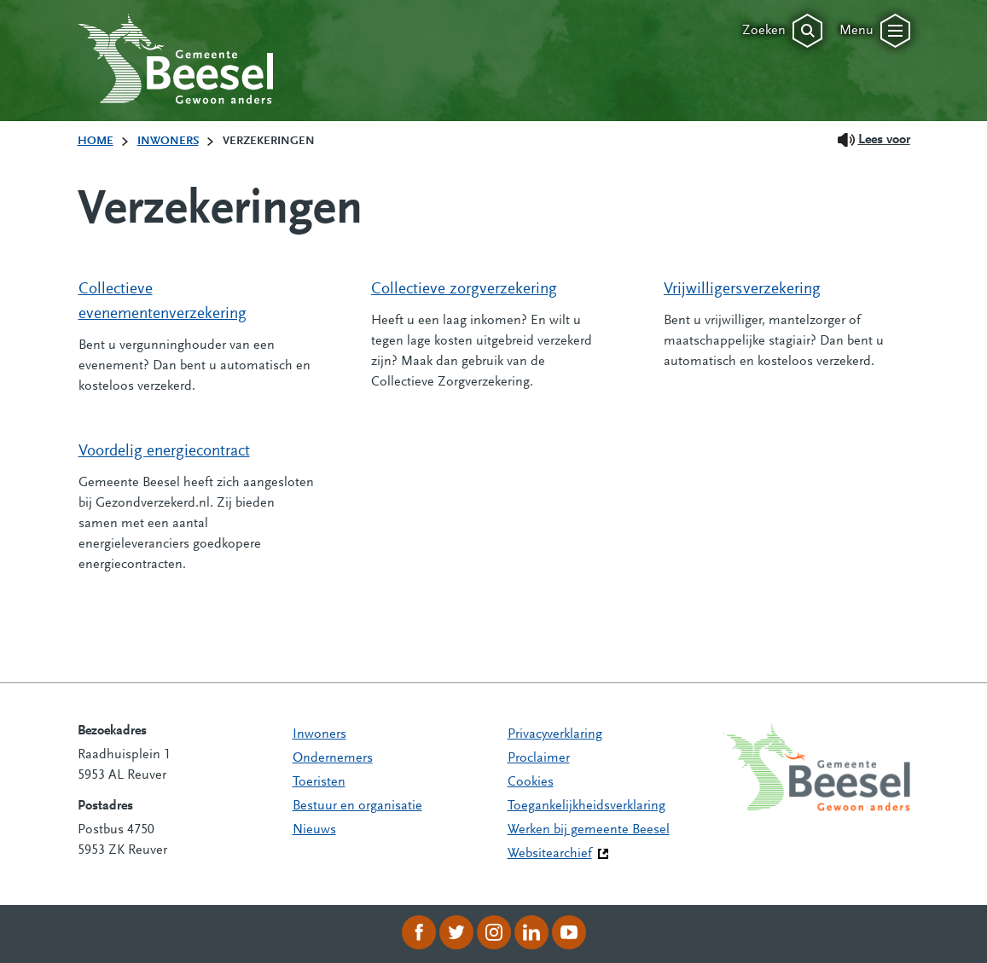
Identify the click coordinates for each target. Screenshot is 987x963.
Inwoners (319, 734)
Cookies (531, 782)
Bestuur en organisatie (357, 806)
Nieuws (314, 830)
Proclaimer (539, 758)
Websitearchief (550, 854)
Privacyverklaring (555, 734)
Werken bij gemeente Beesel (589, 830)
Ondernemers (333, 758)
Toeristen (319, 782)
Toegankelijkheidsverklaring (586, 806)
